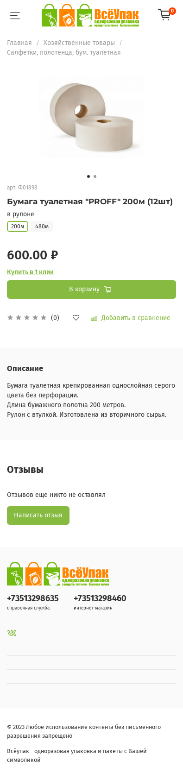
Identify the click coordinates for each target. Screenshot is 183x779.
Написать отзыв (38, 515)
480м (42, 226)
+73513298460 (100, 598)
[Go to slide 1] (88, 176)
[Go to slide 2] (95, 176)
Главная (19, 43)
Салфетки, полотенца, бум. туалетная (64, 53)
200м (17, 226)
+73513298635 (33, 598)
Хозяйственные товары (79, 43)
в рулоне (20, 214)
